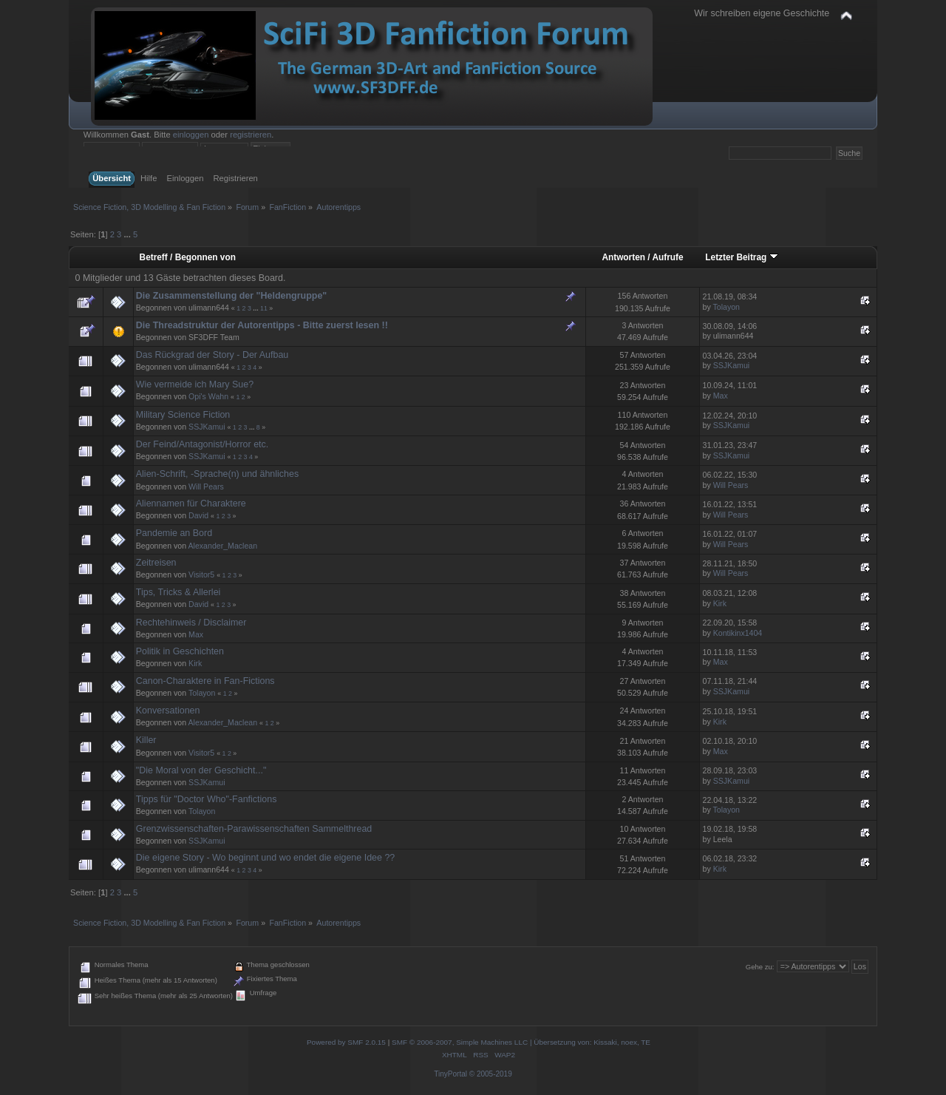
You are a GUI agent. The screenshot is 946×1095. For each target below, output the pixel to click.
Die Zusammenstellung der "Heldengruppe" (231, 296)
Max (720, 395)
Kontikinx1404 (738, 632)
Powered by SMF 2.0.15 (346, 1042)
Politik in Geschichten (180, 651)
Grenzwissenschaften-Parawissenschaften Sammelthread (254, 829)
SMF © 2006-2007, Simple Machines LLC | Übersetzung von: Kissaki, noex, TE (521, 1042)
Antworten (623, 257)
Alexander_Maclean (222, 545)
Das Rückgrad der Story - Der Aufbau (212, 355)
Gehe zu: (760, 967)
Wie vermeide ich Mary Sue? (194, 384)
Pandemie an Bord (174, 533)
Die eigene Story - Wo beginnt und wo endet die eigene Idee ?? (265, 857)
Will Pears (206, 486)
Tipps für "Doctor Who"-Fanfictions (206, 799)
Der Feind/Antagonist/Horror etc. (202, 444)
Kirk (719, 603)
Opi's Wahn (208, 396)
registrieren (250, 134)
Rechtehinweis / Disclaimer (191, 622)
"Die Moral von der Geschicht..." (201, 770)
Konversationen (168, 710)
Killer (146, 740)
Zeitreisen (156, 562)
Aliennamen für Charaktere (191, 503)
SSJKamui (731, 365)
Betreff (154, 257)
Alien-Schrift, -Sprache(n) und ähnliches (217, 474)
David (198, 515)
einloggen (191, 134)
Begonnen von (205, 257)
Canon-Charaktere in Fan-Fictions (205, 681)
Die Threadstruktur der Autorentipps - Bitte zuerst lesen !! (262, 325)
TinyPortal (450, 1074)
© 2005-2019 (490, 1074)
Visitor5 (201, 574)
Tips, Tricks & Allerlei (178, 592)
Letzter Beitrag (741, 257)
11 (264, 308)
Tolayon (727, 306)
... (127, 234)
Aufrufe (667, 257)
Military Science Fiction (183, 415)
